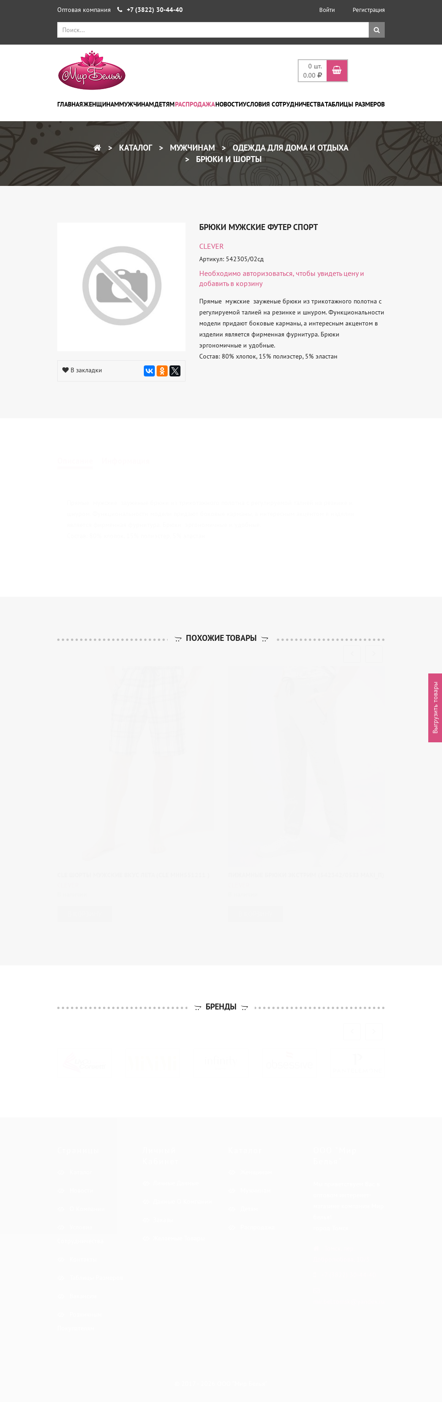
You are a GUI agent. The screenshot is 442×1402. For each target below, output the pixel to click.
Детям (164, 104)
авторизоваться (268, 273)
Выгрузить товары (435, 708)
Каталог (134, 147)
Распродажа (195, 104)
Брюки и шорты (228, 159)
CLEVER (211, 246)
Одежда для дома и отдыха (289, 147)
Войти (327, 10)
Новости (229, 104)
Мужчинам (136, 104)
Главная (70, 104)
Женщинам (101, 104)
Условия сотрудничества (283, 104)
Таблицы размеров (355, 104)
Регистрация (369, 10)
